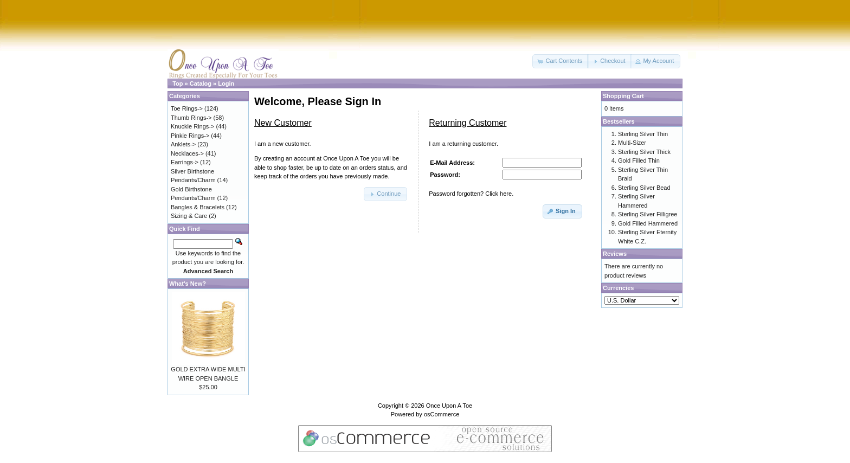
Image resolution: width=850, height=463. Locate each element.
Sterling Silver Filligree (647, 214)
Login (226, 83)
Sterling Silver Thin (643, 134)
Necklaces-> (187, 153)
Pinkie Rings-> (190, 135)
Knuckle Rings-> (192, 126)
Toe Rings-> (187, 108)
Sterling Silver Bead (644, 187)
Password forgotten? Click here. (471, 193)
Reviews (615, 253)
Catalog (200, 83)
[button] (560, 61)
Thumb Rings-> (191, 117)
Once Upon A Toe (449, 405)
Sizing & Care (189, 216)
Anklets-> (183, 144)
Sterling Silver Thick (644, 152)
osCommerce (441, 414)
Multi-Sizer (632, 142)
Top (177, 83)
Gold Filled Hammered (648, 223)
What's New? (187, 283)
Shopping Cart (623, 96)
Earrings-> (184, 162)
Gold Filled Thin (639, 160)
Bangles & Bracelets (197, 207)
